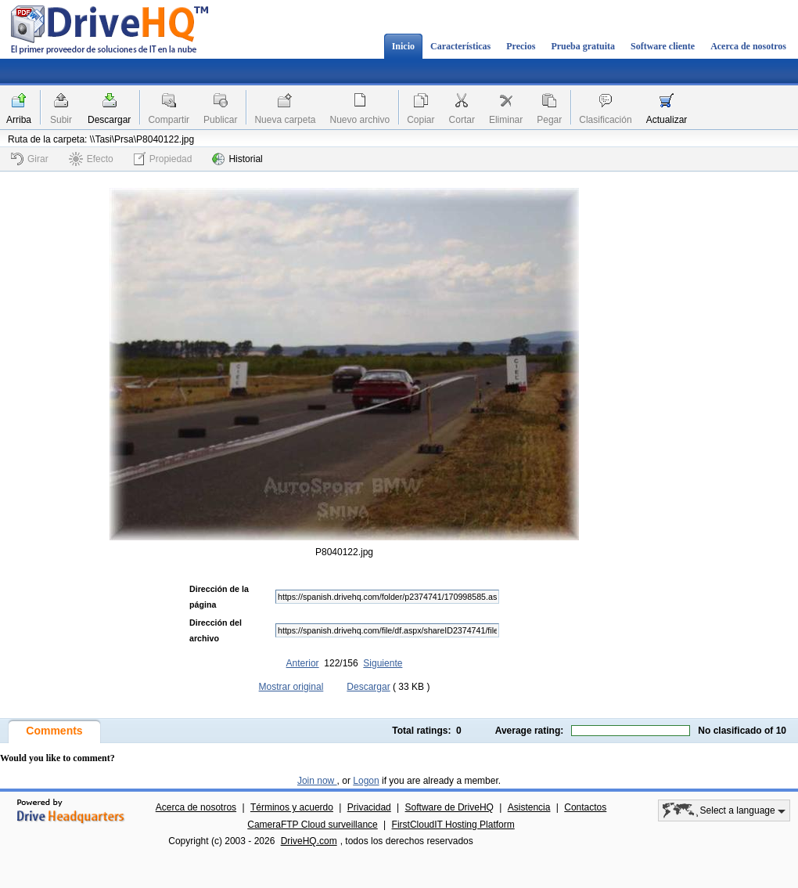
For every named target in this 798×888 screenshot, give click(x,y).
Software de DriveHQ (449, 807)
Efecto (91, 159)
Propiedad (163, 158)
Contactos (585, 807)
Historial (237, 159)
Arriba (18, 119)
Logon (366, 780)
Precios (520, 46)
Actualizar (667, 119)
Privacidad (369, 807)
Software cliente (663, 46)
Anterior (302, 663)
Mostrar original (291, 686)
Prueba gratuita (583, 46)
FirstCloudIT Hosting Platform (453, 824)
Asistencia (529, 807)
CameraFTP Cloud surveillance (312, 824)
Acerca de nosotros (748, 46)
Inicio (403, 46)
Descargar (109, 119)
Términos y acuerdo (291, 807)
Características (460, 46)
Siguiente (382, 663)
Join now (317, 780)
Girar (30, 159)
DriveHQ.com (309, 841)
